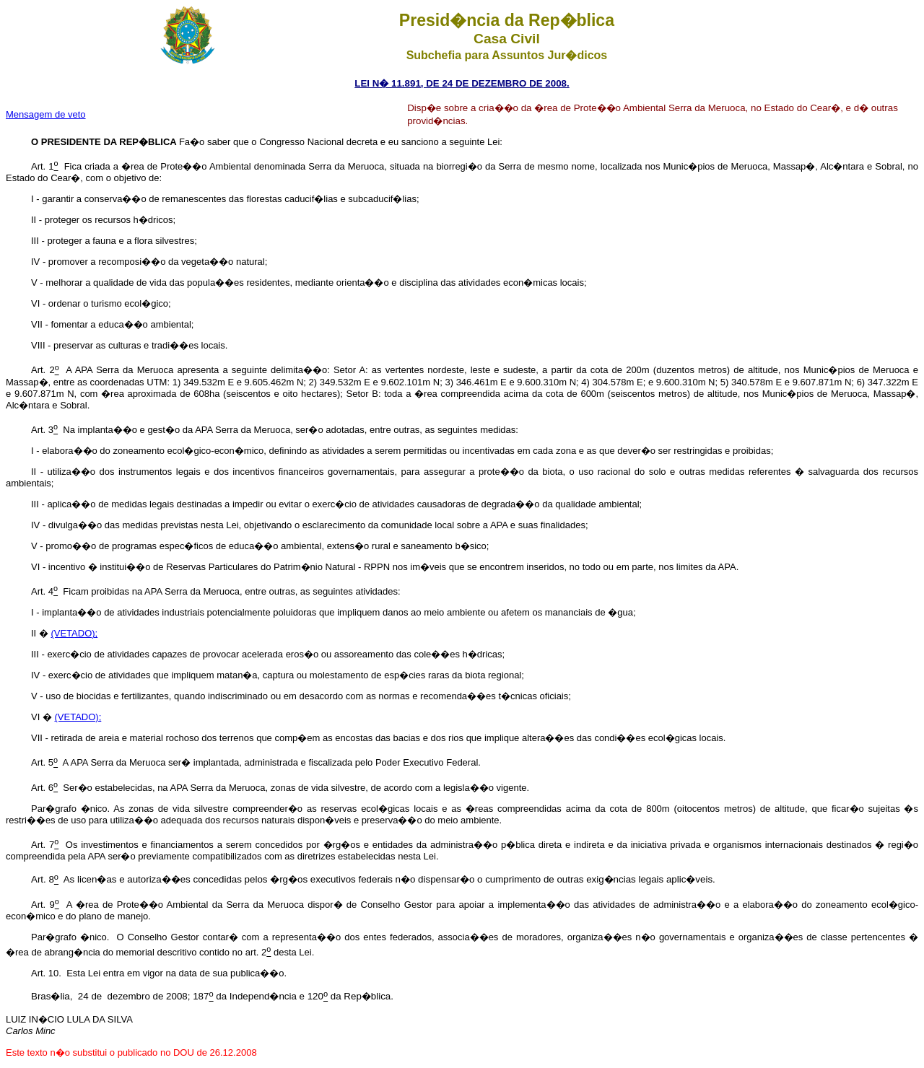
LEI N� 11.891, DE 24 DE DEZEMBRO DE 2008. (461, 83)
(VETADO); (74, 633)
